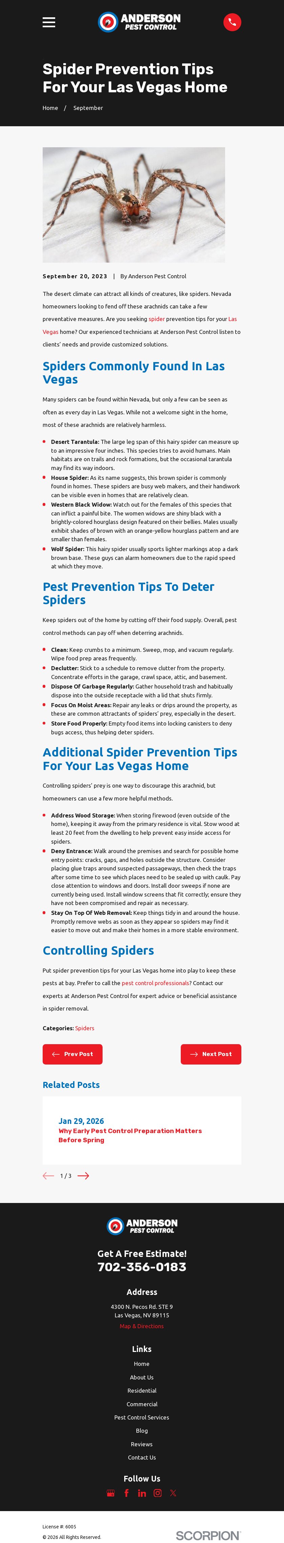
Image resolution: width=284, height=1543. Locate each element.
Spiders (84, 1028)
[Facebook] (127, 1493)
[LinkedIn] (142, 1493)
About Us (142, 1377)
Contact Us (142, 1457)
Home (142, 1363)
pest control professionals (155, 983)
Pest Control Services (141, 1417)
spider (157, 319)
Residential (142, 1390)
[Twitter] (173, 1493)
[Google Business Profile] (111, 1493)
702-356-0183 (142, 1267)
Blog (142, 1430)
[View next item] (83, 1176)
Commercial (142, 1404)
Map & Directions (142, 1326)
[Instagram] (158, 1493)
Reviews (142, 1444)
